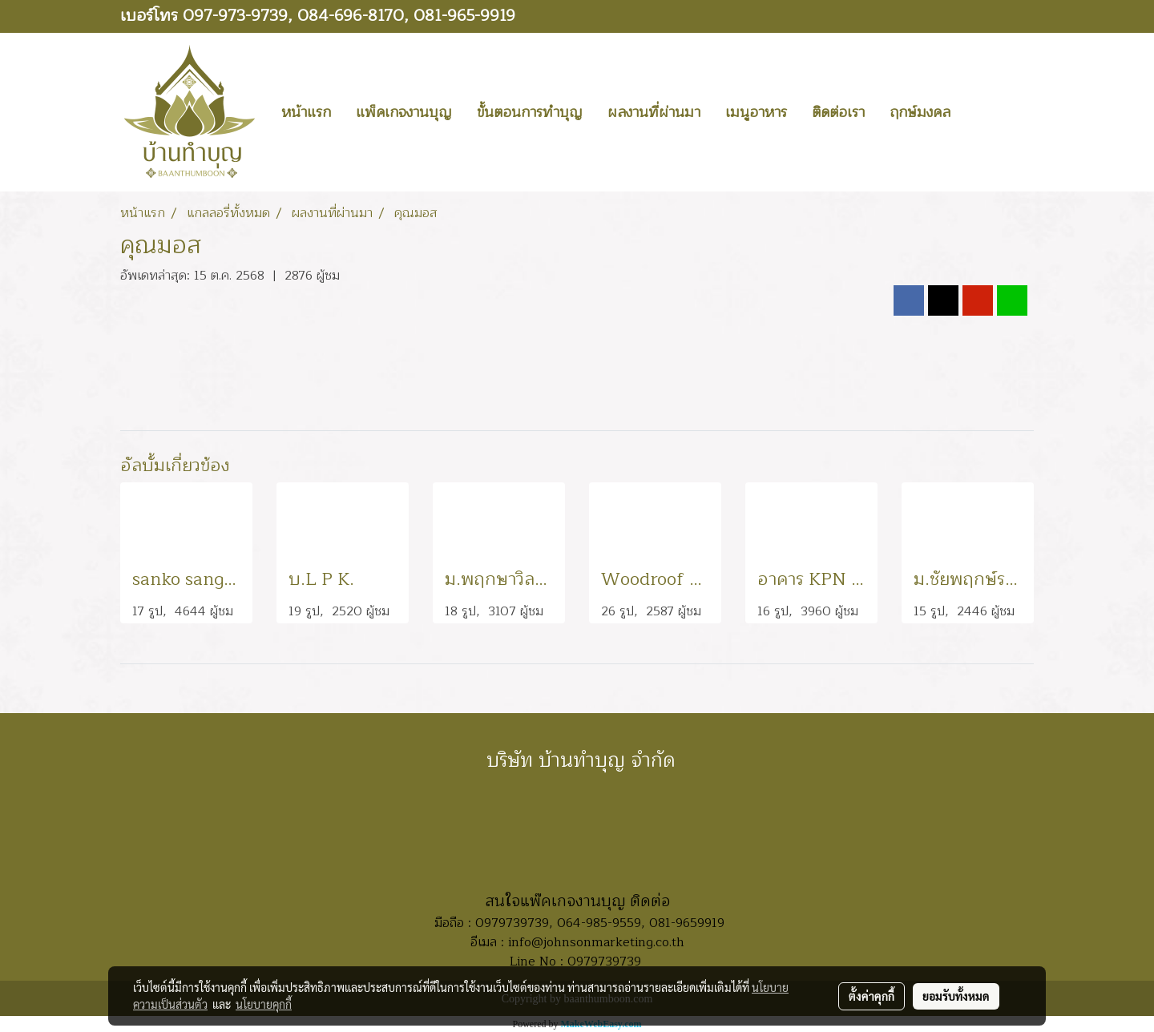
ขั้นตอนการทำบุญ (530, 112)
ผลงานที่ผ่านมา (653, 112)
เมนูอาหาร (756, 112)
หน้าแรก (306, 112)
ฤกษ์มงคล (920, 112)
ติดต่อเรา (838, 112)
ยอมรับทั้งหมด (956, 996)
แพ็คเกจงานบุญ (404, 112)
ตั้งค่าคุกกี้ (871, 996)
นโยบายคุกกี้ (264, 1004)
